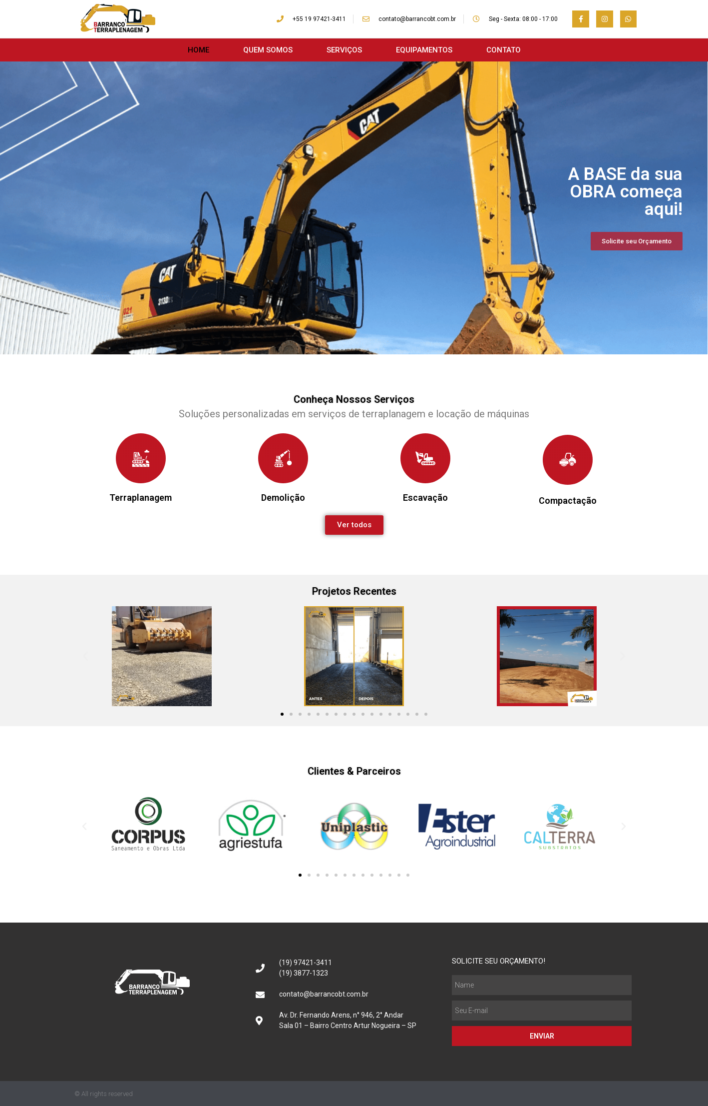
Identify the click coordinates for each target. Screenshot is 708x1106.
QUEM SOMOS (268, 49)
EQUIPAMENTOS (424, 49)
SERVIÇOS (344, 49)
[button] (85, 656)
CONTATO (503, 49)
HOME (198, 49)
